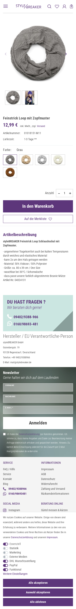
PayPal (13, 565)
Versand (41, 126)
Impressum (47, 469)
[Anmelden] (64, 6)
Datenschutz (48, 479)
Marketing (15, 552)
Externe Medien (18, 556)
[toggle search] (49, 6)
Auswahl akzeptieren (38, 592)
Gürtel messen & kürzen (54, 510)
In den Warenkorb (38, 206)
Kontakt (7, 479)
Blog (5, 483)
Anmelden (38, 422)
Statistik (14, 548)
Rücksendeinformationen (55, 493)
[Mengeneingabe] (64, 193)
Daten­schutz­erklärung (22, 537)
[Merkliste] (57, 6)
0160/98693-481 (22, 324)
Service (7, 474)
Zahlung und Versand (53, 488)
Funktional (15, 569)
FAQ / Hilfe (9, 469)
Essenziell (15, 544)
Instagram (11, 510)
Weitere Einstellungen (15, 573)
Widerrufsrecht (49, 483)
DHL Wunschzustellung (22, 561)
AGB (43, 474)
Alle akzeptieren (38, 582)
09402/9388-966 (22, 317)
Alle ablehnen (38, 602)
